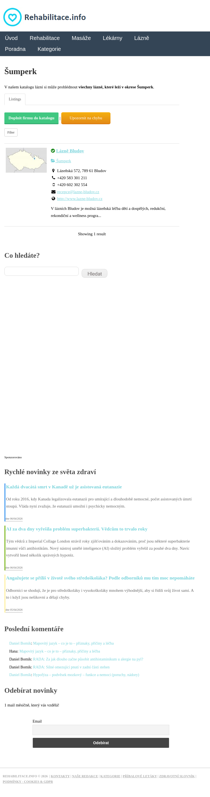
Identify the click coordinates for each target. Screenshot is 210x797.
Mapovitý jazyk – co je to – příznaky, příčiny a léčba (73, 643)
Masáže (81, 38)
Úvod (11, 38)
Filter (10, 132)
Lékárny (112, 38)
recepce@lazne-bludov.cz (78, 192)
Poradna (15, 49)
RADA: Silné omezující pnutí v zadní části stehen (71, 667)
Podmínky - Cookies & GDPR (28, 782)
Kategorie (49, 49)
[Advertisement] (45, 370)
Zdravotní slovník (177, 776)
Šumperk (61, 161)
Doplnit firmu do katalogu (31, 118)
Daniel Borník (20, 643)
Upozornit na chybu (85, 118)
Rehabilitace (45, 38)
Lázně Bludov (70, 150)
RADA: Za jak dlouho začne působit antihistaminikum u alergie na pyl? (88, 659)
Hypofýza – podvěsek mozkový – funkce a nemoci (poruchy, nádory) (86, 675)
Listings (15, 99)
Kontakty (60, 776)
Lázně (141, 38)
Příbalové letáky (140, 776)
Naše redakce (85, 776)
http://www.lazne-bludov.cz (80, 198)
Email (37, 721)
